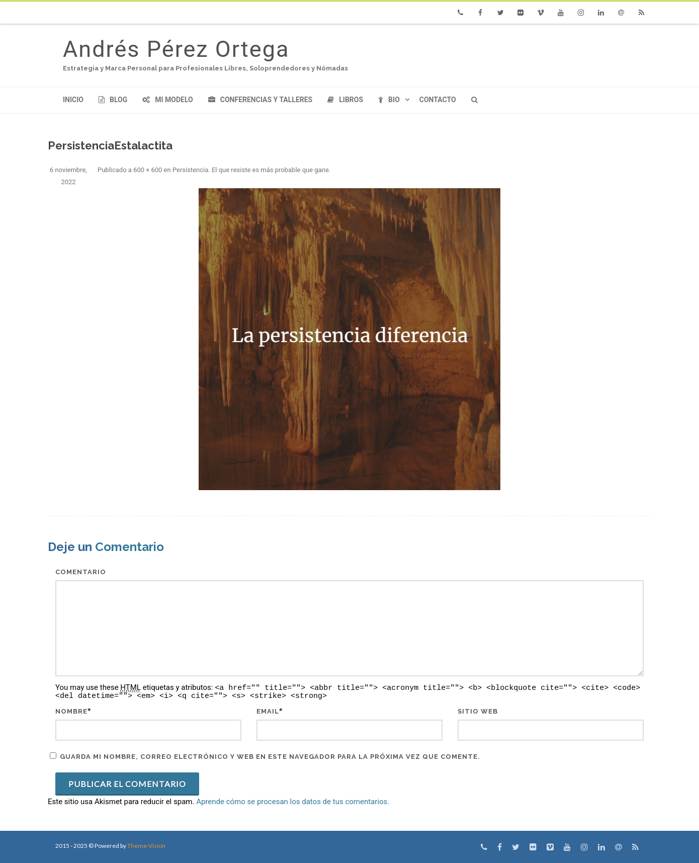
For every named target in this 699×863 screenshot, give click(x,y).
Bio (389, 100)
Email (267, 711)
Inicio (73, 100)
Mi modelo (167, 100)
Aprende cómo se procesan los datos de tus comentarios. (292, 801)
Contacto (437, 100)
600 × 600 (147, 170)
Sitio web (478, 711)
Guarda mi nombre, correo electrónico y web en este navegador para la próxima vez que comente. (270, 756)
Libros (345, 100)
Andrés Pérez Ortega (176, 49)
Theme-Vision (146, 845)
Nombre (71, 711)
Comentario (80, 572)
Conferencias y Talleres (260, 100)
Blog (113, 100)
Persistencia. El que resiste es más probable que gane (250, 170)
